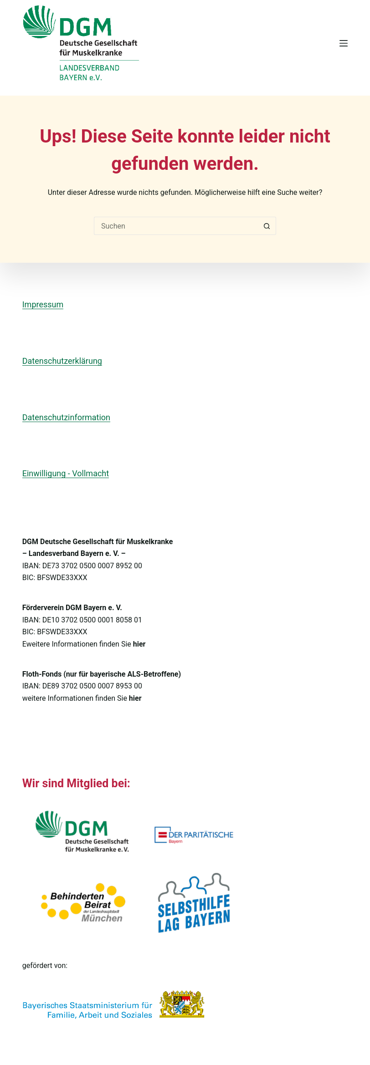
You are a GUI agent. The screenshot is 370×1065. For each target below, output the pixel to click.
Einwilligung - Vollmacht (65, 473)
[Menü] (343, 43)
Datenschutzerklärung (62, 361)
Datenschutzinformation (66, 417)
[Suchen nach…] (176, 226)
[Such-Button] (267, 226)
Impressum (43, 304)
